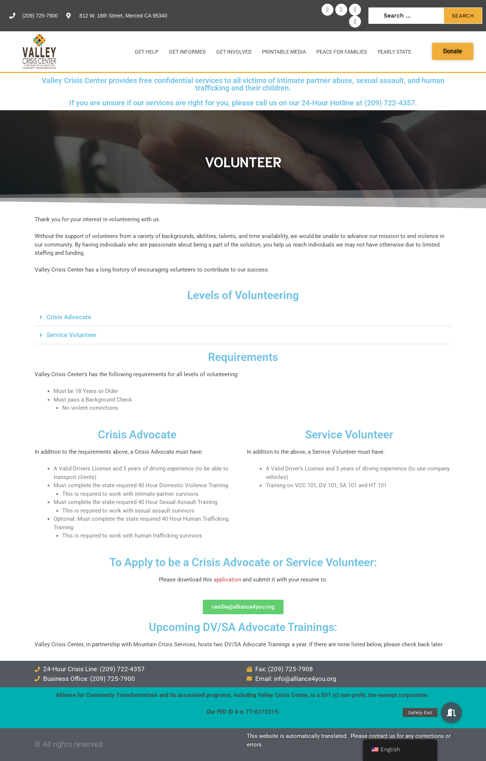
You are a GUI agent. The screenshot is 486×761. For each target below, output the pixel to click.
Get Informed (187, 52)
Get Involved (234, 52)
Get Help (147, 52)
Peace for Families (341, 52)
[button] (243, 317)
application (227, 579)
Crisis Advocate (69, 317)
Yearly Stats (394, 52)
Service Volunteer (71, 335)
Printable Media (284, 52)
